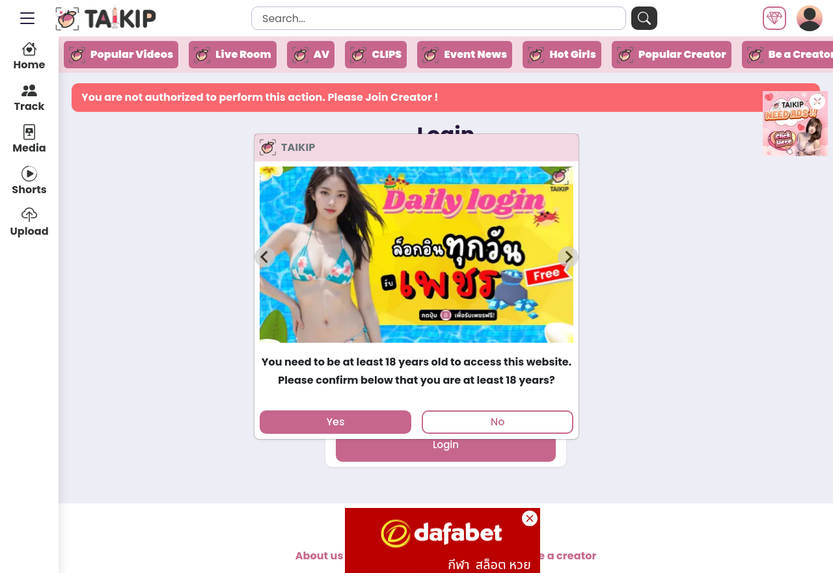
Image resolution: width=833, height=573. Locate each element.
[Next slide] (568, 257)
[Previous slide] (264, 257)
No (498, 421)
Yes (335, 421)
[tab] (416, 348)
